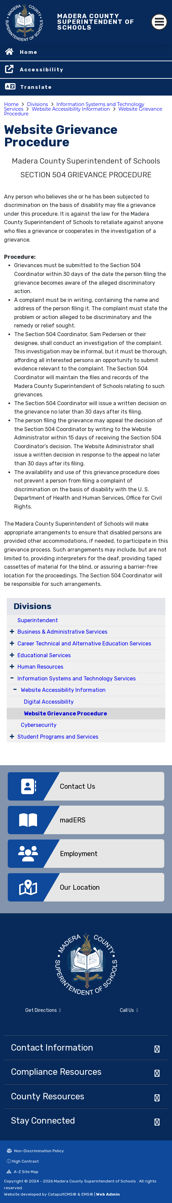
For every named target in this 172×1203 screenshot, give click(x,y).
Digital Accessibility (49, 702)
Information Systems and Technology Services (77, 678)
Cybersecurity (39, 725)
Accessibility (42, 70)
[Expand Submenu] (11, 631)
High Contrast (25, 1161)
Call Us (129, 1010)
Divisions (37, 104)
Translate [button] (36, 87)
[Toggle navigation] (159, 22)
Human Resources (40, 667)
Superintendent (38, 620)
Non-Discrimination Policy (35, 1150)
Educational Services (44, 655)
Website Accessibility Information (71, 109)
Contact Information (52, 1047)
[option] (86, 789)
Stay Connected (43, 1121)
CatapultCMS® (62, 1194)
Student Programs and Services (58, 737)
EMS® (87, 1194)
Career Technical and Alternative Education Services (84, 643)
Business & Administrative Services (62, 632)
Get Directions (43, 1010)
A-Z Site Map (22, 1171)
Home (29, 52)
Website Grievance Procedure (65, 713)
